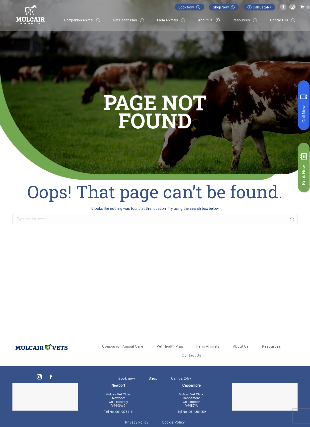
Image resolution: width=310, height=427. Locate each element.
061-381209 (197, 412)
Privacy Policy (136, 422)
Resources (271, 346)
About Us (241, 346)
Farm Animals (207, 346)
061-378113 (123, 412)
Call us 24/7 (259, 7)
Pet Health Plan (170, 346)
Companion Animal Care (122, 346)
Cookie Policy (173, 422)
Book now (127, 378)
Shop (153, 378)
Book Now (304, 169)
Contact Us (191, 355)
